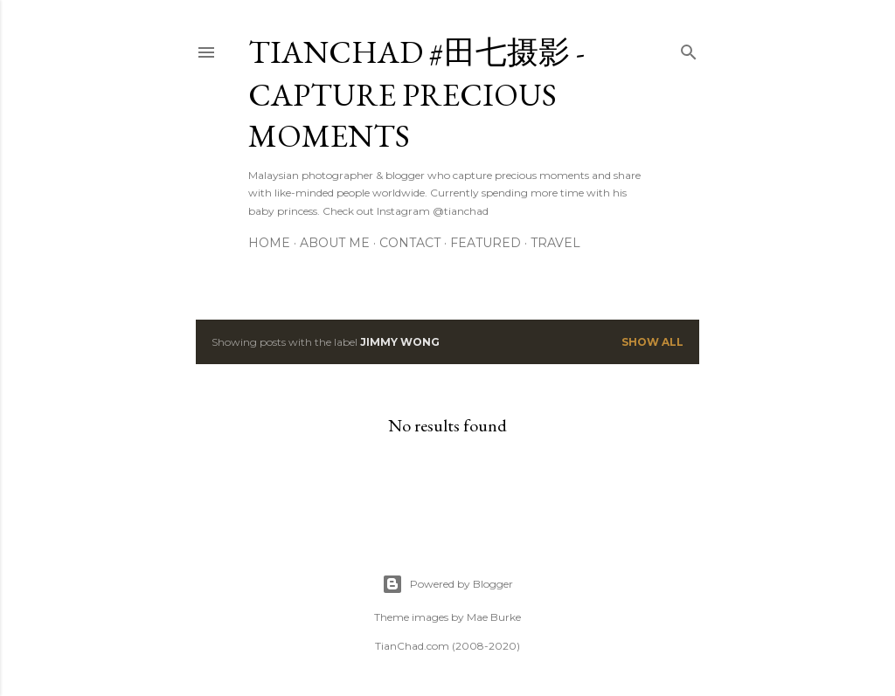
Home (269, 243)
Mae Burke (494, 617)
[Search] (688, 48)
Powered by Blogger (447, 584)
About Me (335, 243)
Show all (652, 341)
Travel (555, 243)
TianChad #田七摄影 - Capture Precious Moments (416, 93)
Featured (485, 243)
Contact (410, 243)
